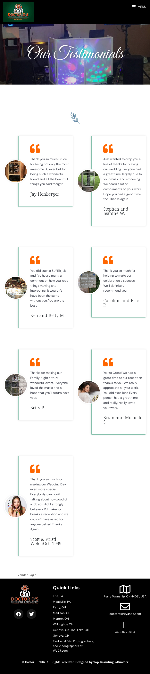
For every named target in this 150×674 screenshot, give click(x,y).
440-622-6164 (125, 626)
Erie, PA (58, 595)
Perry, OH (59, 607)
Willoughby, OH (63, 623)
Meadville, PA (62, 601)
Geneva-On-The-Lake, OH (71, 629)
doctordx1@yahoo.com (125, 608)
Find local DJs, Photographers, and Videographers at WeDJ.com (73, 645)
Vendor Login (27, 574)
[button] (138, 7)
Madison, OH (61, 612)
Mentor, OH (61, 618)
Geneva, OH (61, 635)
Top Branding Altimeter (111, 661)
